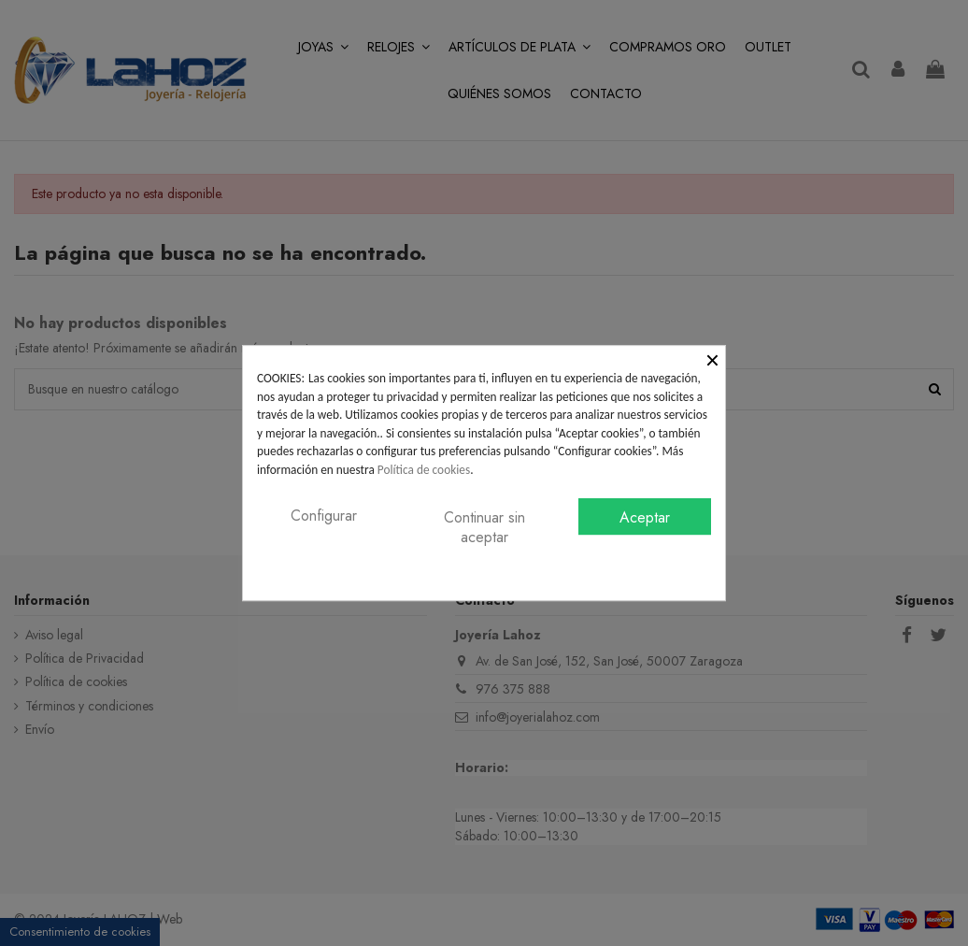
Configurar (324, 515)
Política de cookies (423, 470)
